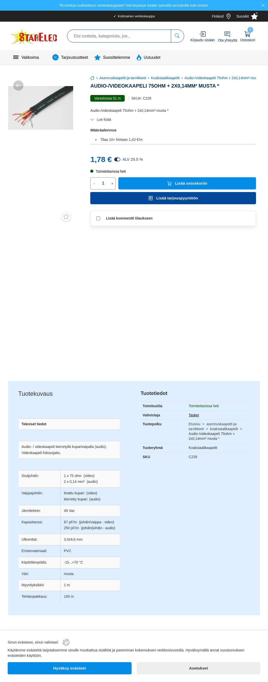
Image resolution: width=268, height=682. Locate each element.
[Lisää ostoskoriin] (187, 183)
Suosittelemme (116, 57)
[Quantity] (103, 183)
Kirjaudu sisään (202, 40)
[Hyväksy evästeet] (70, 668)
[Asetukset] (199, 668)
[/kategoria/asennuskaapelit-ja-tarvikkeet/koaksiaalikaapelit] (18, 85)
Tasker (194, 415)
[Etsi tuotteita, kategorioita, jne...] (177, 36)
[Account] (202, 34)
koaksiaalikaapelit (224, 429)
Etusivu (194, 424)
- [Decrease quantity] (94, 183)
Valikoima (30, 57)
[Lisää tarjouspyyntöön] (173, 198)
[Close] (263, 5)
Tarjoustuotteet (74, 57)
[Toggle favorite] (66, 216)
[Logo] (34, 36)
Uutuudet (152, 57)
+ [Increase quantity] (112, 183)
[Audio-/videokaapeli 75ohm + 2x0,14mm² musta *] (40, 107)
